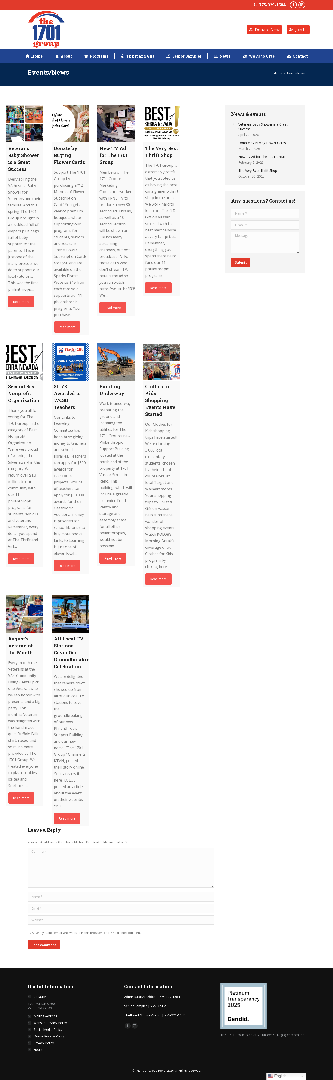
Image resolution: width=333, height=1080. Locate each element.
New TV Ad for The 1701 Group (262, 156)
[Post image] (233, 124)
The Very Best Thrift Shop (257, 170)
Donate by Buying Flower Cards (262, 143)
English (277, 1076)
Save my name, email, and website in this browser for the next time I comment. (87, 933)
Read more (21, 301)
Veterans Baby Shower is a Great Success (263, 126)
